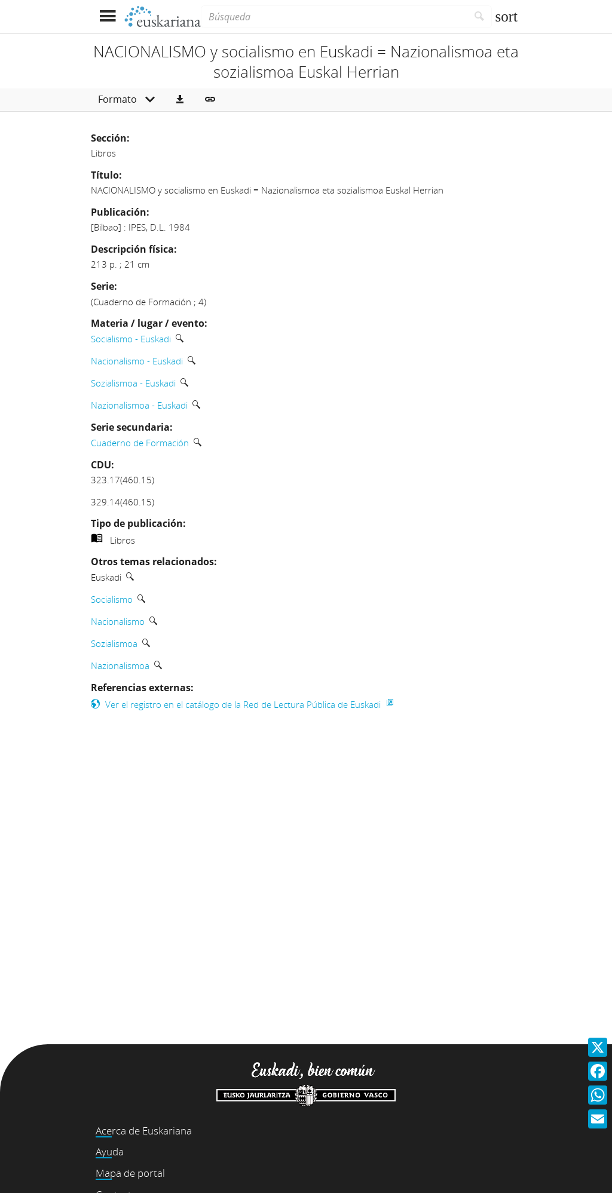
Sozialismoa (114, 643)
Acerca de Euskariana (144, 1130)
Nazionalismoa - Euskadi (139, 405)
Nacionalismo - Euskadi (137, 361)
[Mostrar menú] (107, 16)
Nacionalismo (118, 621)
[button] (180, 99)
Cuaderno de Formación (140, 443)
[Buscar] (479, 16)
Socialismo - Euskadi (131, 339)
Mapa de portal (130, 1173)
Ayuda (110, 1151)
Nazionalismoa (120, 665)
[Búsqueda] (334, 16)
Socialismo (112, 599)
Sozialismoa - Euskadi (133, 383)
